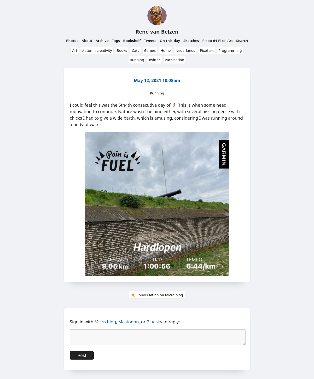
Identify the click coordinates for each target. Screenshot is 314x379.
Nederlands (185, 50)
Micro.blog (105, 322)
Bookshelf (132, 40)
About (86, 40)
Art (74, 50)
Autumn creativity (97, 50)
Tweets (150, 40)
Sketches (191, 40)
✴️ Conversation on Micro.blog (157, 294)
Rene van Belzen (156, 31)
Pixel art (207, 50)
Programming (230, 50)
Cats (135, 50)
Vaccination (174, 59)
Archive (102, 40)
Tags (116, 40)
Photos (72, 40)
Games (150, 50)
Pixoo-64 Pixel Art (217, 40)
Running (137, 59)
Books (122, 50)
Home (166, 50)
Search (242, 40)
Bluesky (154, 322)
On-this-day (170, 40)
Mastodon (128, 322)
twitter (154, 59)
